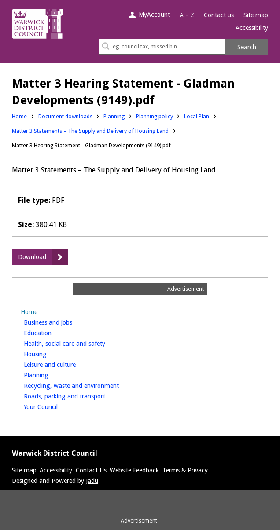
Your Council (55, 406)
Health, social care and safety (79, 342)
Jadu (92, 480)
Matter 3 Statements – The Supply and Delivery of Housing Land (90, 131)
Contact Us (91, 470)
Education (52, 332)
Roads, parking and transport (79, 395)
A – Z (187, 14)
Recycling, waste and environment (86, 384)
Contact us (219, 14)
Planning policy (154, 116)
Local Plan (196, 116)
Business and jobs (63, 321)
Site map (255, 14)
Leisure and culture (64, 363)
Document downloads (65, 116)
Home (19, 116)
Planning (114, 116)
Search (246, 47)
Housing (50, 353)
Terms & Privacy (185, 470)
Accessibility (252, 27)
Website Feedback (134, 470)
